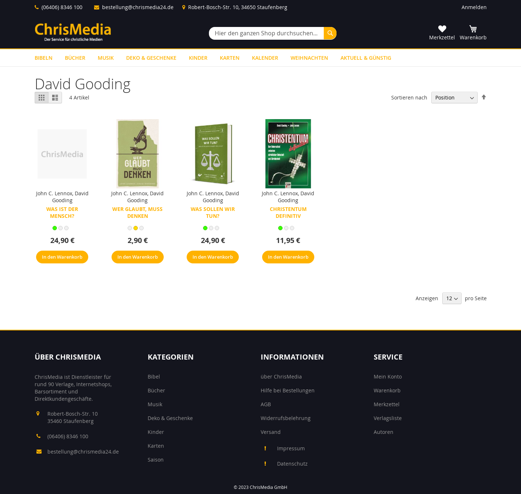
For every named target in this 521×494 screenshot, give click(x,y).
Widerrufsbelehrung (286, 418)
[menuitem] (43, 57)
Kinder (156, 431)
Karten (156, 445)
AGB (266, 404)
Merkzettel (387, 404)
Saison (156, 459)
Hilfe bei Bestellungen (288, 390)
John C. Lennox (54, 193)
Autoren (383, 431)
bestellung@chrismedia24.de (138, 7)
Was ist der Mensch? (62, 212)
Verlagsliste (388, 418)
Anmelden (474, 7)
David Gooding (70, 197)
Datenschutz (292, 463)
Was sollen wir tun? (213, 212)
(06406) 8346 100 (62, 7)
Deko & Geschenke (170, 418)
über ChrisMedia (281, 376)
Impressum (291, 448)
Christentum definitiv (288, 212)
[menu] (260, 57)
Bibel (154, 376)
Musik (155, 404)
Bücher (156, 390)
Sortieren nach (409, 97)
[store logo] (73, 32)
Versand (271, 431)
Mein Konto (388, 376)
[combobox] (273, 33)
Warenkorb (387, 390)
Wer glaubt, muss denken (137, 212)
